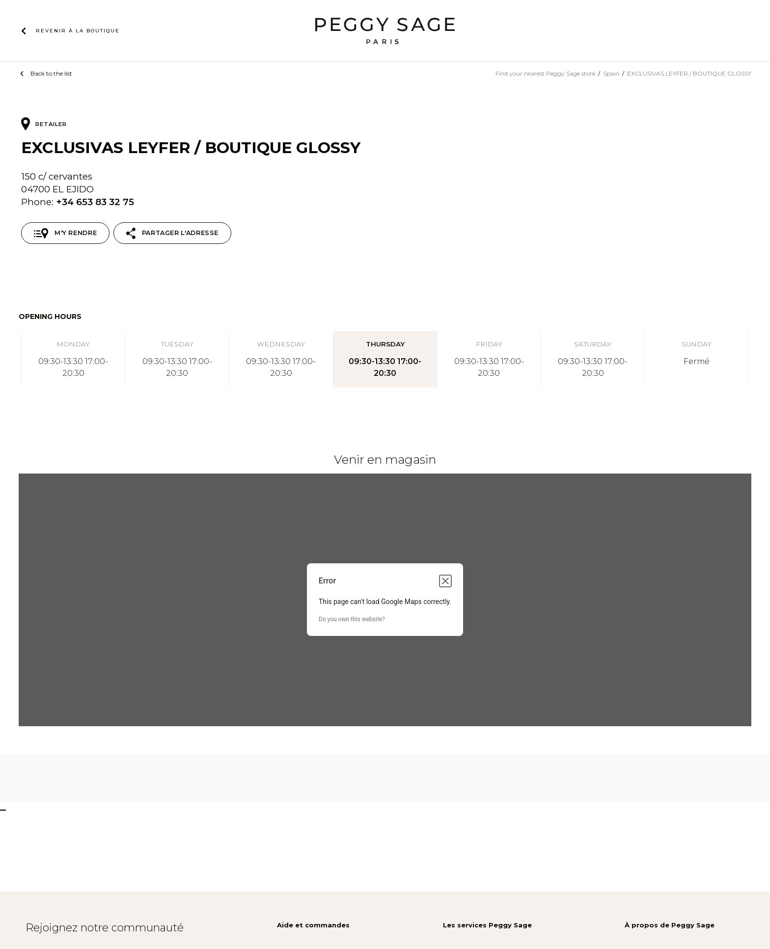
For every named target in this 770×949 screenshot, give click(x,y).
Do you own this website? (352, 619)
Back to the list (51, 73)
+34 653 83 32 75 (95, 202)
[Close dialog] (445, 581)
